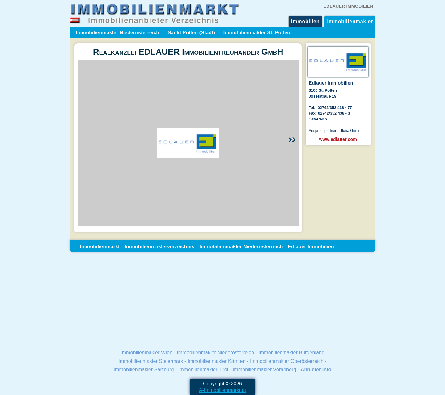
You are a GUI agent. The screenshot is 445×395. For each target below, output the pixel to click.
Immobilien (305, 21)
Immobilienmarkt (100, 246)
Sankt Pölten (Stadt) (191, 32)
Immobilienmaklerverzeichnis (159, 246)
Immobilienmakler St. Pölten (256, 32)
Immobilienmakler (350, 21)
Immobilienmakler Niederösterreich (117, 32)
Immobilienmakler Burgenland (291, 352)
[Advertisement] (222, 300)
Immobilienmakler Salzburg (144, 369)
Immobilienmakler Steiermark (150, 361)
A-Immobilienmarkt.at (222, 390)
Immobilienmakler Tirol (203, 369)
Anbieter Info (316, 369)
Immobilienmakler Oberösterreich (287, 361)
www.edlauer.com (338, 139)
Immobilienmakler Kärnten (217, 361)
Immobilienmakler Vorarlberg (264, 369)
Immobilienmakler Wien (146, 352)
